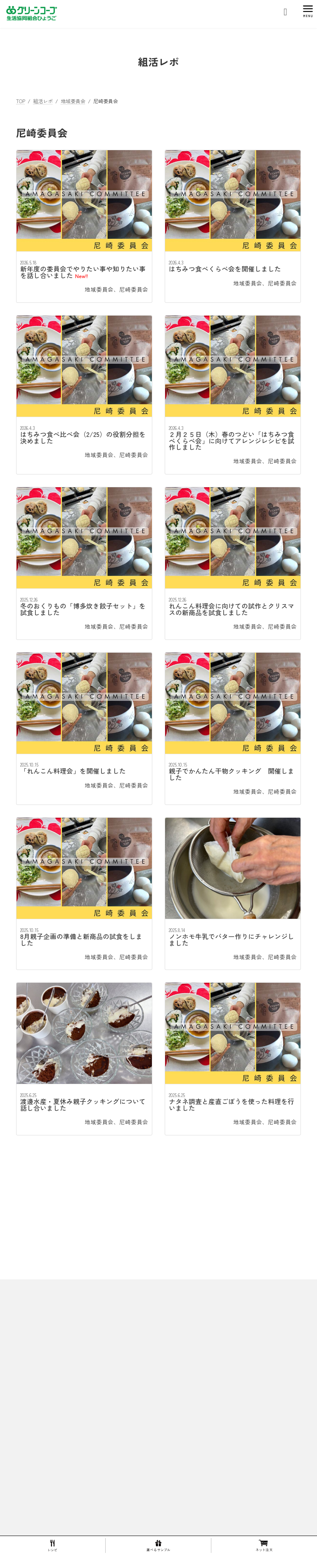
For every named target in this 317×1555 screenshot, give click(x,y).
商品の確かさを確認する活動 (207, 1437)
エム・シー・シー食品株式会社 (214, 1466)
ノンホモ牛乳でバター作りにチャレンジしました (231, 940)
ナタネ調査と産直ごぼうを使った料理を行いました (231, 1105)
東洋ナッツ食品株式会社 (207, 1480)
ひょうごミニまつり (202, 1365)
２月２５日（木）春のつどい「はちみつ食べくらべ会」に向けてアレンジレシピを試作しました (231, 440)
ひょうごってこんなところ (199, 1265)
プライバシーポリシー (41, 1339)
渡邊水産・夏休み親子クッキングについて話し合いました (83, 1105)
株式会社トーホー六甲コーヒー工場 (219, 1451)
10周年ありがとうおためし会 (212, 1308)
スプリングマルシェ (202, 1351)
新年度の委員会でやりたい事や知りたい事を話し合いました (83, 272)
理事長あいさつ (192, 1279)
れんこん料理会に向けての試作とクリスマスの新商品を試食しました (231, 609)
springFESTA (194, 1322)
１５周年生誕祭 (197, 1379)
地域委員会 (99, 289)
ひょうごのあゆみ (194, 1294)
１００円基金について (194, 1523)
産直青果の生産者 (199, 1423)
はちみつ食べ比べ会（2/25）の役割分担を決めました (83, 437)
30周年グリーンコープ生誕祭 (212, 1336)
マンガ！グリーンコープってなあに (209, 1509)
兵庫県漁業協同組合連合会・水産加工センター (232, 1494)
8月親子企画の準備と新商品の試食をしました (81, 940)
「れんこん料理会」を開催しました (73, 771)
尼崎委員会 (133, 289)
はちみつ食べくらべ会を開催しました (225, 269)
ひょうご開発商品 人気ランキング (212, 1394)
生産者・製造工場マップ (202, 1408)
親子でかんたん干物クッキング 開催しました (231, 774)
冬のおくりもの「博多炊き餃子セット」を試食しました (83, 609)
